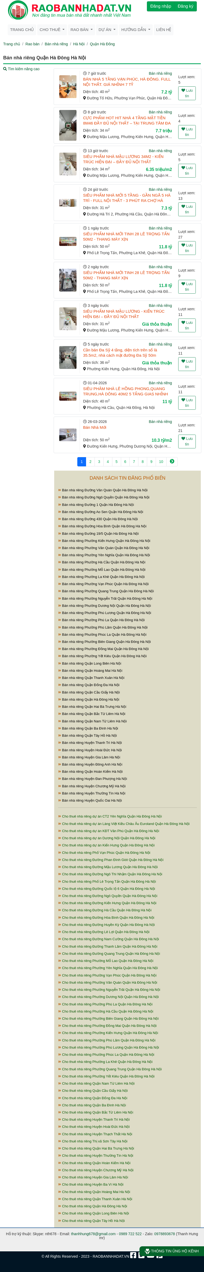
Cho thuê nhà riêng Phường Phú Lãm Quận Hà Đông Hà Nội (106, 1040)
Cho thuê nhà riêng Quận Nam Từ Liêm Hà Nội (96, 1083)
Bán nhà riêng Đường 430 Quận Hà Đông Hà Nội (98, 519)
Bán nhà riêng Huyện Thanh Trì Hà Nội (90, 743)
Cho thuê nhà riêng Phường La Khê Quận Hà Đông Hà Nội (105, 1062)
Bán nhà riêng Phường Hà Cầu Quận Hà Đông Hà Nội (101, 562)
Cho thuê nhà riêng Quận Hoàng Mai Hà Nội (94, 1192)
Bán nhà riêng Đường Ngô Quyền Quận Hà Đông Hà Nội (103, 497)
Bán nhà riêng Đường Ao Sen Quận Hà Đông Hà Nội (100, 512)
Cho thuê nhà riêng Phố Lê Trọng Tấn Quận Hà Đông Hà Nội (107, 882)
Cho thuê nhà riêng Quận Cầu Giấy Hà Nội (93, 1091)
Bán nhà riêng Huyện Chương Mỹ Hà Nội (92, 786)
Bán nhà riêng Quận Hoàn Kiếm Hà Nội (90, 772)
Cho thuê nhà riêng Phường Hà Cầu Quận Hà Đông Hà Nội (105, 1011)
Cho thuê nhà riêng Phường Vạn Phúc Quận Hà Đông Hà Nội (107, 975)
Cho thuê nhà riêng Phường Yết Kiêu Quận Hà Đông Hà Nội (106, 1076)
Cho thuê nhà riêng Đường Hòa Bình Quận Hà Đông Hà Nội (106, 918)
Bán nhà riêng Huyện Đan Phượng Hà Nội (92, 779)
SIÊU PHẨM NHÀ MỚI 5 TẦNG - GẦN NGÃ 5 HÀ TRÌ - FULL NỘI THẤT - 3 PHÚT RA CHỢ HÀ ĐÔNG (127, 200)
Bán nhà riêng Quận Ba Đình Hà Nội (88, 728)
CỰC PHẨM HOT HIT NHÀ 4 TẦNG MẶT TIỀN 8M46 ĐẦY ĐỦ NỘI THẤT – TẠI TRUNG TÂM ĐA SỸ (127, 123)
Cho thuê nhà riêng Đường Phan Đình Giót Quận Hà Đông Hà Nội (110, 860)
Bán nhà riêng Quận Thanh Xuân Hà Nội (91, 678)
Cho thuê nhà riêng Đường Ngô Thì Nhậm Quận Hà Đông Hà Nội (110, 874)
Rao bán (33, 44)
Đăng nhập (160, 6)
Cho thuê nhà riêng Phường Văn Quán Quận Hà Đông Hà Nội (107, 982)
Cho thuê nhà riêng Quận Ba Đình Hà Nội (92, 1105)
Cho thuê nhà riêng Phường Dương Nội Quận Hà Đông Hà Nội (108, 997)
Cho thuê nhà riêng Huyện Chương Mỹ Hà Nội (95, 1170)
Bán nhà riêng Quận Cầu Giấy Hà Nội (89, 692)
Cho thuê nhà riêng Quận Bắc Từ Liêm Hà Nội (95, 1112)
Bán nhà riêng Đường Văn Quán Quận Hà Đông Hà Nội (102, 490)
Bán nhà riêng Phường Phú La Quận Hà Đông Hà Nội (101, 620)
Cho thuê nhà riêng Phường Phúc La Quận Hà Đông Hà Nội (106, 1055)
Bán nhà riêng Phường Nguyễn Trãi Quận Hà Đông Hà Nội (105, 598)
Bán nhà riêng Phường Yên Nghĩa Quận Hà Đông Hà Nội (104, 555)
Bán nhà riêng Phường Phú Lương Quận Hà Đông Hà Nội (104, 613)
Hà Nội (79, 44)
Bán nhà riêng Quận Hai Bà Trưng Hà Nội (92, 707)
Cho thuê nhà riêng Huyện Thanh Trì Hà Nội (94, 1119)
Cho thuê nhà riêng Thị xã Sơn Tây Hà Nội (93, 1141)
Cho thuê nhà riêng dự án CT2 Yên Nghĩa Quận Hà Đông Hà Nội (110, 816)
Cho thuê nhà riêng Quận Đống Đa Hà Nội (92, 1098)
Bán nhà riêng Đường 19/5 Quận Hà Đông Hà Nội (98, 534)
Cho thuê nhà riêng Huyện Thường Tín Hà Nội (95, 1156)
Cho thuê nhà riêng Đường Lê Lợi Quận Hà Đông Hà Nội (104, 932)
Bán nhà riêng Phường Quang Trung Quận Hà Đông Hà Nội (106, 591)
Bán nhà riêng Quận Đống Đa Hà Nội (89, 685)
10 (161, 462)
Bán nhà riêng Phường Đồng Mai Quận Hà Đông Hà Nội (103, 649)
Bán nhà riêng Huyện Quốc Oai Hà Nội (90, 800)
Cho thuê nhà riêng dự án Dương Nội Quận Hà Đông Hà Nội (106, 838)
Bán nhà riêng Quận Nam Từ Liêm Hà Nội (92, 721)
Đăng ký (185, 6)
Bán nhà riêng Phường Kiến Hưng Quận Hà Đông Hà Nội (104, 541)
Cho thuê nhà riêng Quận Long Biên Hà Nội (93, 1213)
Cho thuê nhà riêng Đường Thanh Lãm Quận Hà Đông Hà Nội (107, 946)
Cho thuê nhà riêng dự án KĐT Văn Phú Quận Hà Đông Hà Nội (108, 831)
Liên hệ (163, 29)
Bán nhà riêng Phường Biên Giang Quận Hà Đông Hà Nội (104, 642)
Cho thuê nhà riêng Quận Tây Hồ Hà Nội (91, 1221)
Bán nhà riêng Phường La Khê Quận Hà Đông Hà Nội (101, 577)
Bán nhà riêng (56, 44)
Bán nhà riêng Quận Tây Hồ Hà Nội (87, 735)
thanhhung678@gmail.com (93, 1234)
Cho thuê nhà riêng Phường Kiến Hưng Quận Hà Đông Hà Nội (108, 1033)
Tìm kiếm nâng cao (21, 69)
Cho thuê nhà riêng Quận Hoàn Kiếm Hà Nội (94, 1163)
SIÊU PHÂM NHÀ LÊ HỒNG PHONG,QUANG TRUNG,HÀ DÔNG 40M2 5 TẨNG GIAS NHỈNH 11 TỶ (125, 393)
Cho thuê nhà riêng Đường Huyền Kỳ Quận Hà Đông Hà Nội (106, 925)
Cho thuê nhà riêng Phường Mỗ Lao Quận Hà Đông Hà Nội (105, 961)
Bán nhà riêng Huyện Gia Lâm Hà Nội (89, 757)
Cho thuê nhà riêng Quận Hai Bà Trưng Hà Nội (96, 1148)
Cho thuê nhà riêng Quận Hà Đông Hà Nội (92, 1206)
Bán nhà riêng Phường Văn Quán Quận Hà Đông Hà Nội (103, 548)
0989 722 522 (130, 1234)
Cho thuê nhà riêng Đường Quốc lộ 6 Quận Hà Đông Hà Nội (106, 889)
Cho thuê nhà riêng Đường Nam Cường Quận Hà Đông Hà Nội (108, 939)
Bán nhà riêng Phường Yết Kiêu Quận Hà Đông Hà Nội (102, 656)
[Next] (172, 461)
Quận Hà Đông (102, 44)
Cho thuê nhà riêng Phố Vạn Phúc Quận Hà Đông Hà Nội (104, 853)
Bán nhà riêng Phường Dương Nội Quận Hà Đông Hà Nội (104, 606)
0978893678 (164, 1234)
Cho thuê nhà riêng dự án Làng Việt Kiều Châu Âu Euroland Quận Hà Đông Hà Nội (124, 824)
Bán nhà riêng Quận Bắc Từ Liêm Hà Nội (91, 714)
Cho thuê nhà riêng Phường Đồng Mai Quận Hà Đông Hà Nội (107, 1026)
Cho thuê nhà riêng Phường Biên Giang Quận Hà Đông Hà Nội (108, 1019)
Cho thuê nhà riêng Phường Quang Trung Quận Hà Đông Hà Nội (110, 1069)
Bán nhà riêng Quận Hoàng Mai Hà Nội (90, 671)
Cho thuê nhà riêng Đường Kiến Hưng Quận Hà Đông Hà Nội (107, 903)
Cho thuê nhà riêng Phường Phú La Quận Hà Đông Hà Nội (105, 1004)
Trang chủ (22, 29)
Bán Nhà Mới (94, 427)
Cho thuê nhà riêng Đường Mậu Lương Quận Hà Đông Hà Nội (108, 867)
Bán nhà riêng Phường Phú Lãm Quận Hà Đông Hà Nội (102, 627)
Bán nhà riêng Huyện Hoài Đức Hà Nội (90, 750)
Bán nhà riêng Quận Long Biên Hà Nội (89, 663)
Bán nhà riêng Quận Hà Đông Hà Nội (88, 699)
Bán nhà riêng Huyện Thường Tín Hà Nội (91, 793)
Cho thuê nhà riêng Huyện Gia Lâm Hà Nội (93, 1177)
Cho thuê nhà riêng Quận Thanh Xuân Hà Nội (95, 1199)
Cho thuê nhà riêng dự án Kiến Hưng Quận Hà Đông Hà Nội (106, 845)
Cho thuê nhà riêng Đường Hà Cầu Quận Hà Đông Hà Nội (104, 910)
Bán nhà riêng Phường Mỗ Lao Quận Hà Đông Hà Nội (102, 570)
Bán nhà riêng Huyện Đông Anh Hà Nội (90, 764)
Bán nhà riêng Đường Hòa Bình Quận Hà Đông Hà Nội (102, 526)
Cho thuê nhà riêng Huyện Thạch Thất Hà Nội (95, 1134)
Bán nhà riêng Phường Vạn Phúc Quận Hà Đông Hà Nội (103, 584)
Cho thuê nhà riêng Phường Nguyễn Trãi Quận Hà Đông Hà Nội (109, 990)
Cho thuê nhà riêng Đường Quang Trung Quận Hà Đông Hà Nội (109, 954)
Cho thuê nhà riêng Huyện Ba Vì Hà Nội (91, 1184)
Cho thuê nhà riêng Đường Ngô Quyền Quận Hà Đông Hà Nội (107, 896)
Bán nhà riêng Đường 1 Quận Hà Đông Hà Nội (96, 505)
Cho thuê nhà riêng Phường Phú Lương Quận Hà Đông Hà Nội (108, 1047)
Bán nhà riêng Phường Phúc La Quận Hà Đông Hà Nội (102, 635)
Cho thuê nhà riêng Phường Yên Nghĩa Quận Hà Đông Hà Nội (108, 968)
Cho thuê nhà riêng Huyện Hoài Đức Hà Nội (94, 1127)
